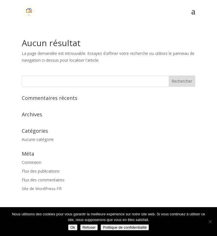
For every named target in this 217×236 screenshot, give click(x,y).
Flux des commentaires (43, 180)
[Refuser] (210, 221)
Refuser (89, 227)
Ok (72, 227)
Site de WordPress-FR (42, 188)
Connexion (31, 162)
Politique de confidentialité (125, 227)
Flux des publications (41, 171)
